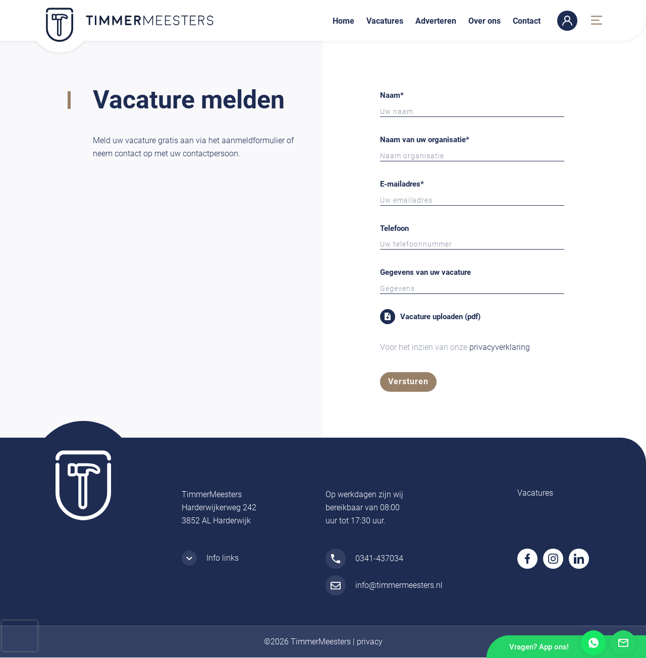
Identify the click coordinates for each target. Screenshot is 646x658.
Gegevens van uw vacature (425, 272)
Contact (527, 21)
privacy (370, 642)
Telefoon (394, 228)
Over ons (484, 21)
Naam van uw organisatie (424, 139)
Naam (392, 95)
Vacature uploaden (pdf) (440, 316)
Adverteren (435, 21)
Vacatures (384, 21)
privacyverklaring (499, 347)
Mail (623, 642)
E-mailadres (402, 184)
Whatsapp (593, 642)
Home (343, 21)
